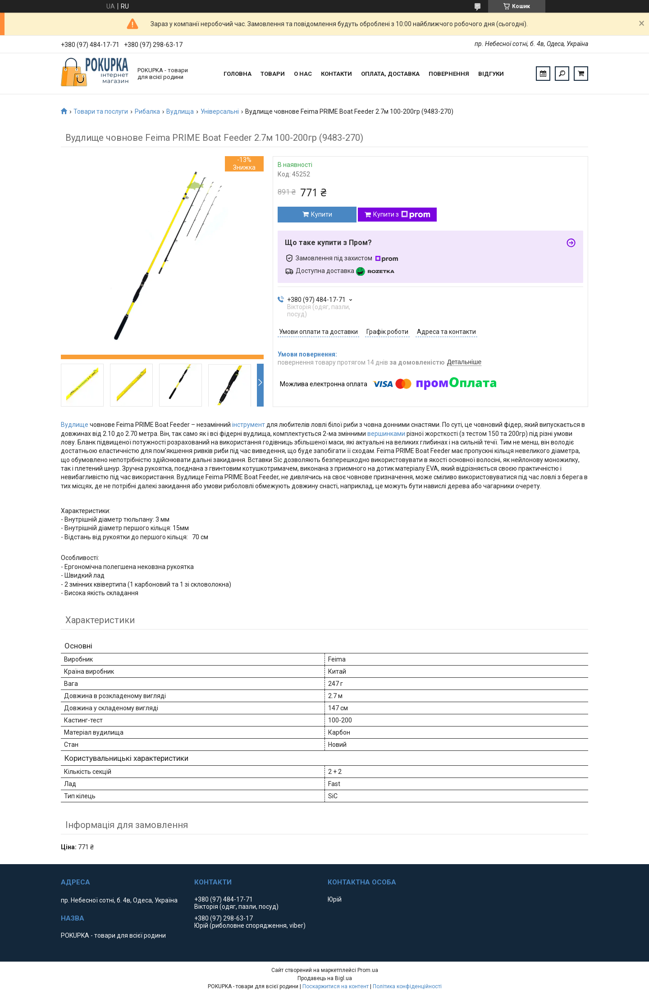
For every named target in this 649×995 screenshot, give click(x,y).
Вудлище (74, 424)
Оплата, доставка (390, 73)
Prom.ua (367, 970)
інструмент (248, 424)
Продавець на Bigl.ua (324, 978)
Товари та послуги (100, 111)
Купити (321, 214)
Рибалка (147, 111)
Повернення (449, 73)
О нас (303, 73)
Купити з (401, 215)
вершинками (386, 433)
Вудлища (180, 111)
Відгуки (491, 73)
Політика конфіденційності (407, 986)
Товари (273, 73)
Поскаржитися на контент (335, 986)
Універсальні (220, 111)
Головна (237, 73)
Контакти (336, 73)
